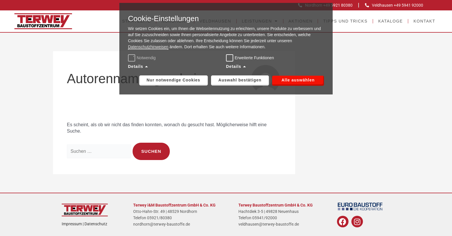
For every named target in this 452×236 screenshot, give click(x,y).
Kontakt (424, 21)
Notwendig (142, 57)
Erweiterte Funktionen (254, 57)
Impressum (72, 224)
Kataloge (390, 21)
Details (135, 66)
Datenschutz (95, 224)
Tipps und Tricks (345, 21)
